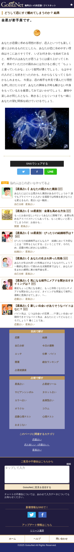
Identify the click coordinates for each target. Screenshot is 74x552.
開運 (16, 226)
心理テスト (48, 416)
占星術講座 (20, 370)
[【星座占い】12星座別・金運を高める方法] (37, 216)
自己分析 (19, 204)
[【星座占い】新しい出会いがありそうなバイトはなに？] (37, 313)
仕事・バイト (49, 353)
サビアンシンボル (24, 392)
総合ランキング (50, 362)
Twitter (23, 172)
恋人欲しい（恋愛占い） (37, 444)
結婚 (44, 337)
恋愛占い (19, 299)
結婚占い (19, 251)
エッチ (18, 353)
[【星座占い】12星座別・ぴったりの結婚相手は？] (37, 240)
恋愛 (17, 337)
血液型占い (48, 400)
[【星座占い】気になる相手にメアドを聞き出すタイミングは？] (37, 288)
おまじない (20, 424)
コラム (45, 408)
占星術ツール (49, 384)
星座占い (30, 204)
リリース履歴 (37, 530)
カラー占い (20, 400)
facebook (37, 172)
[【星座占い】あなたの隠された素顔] (37, 194)
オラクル (19, 408)
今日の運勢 (48, 345)
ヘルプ (37, 538)
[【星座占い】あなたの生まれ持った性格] (37, 264)
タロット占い (49, 392)
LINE (50, 172)
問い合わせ (62, 538)
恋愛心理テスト (23, 416)
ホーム (12, 538)
